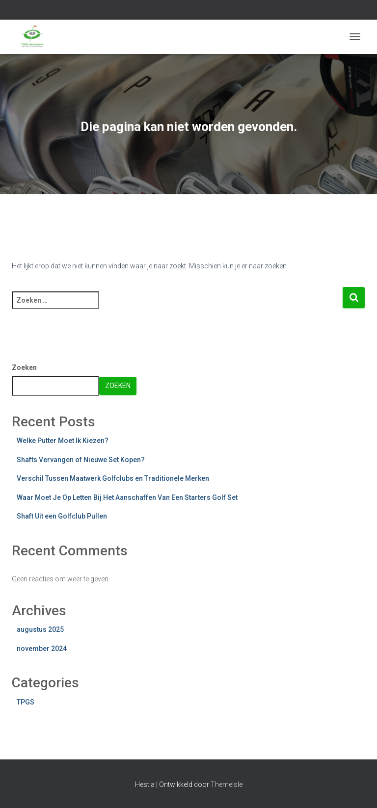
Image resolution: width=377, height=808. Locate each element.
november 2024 (42, 648)
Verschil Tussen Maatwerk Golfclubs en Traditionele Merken (113, 478)
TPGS (25, 702)
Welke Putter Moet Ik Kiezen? (62, 440)
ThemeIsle (226, 784)
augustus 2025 (40, 629)
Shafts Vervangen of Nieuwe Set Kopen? (81, 460)
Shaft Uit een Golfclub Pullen (62, 516)
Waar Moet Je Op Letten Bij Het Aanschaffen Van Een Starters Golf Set (127, 497)
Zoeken (24, 367)
